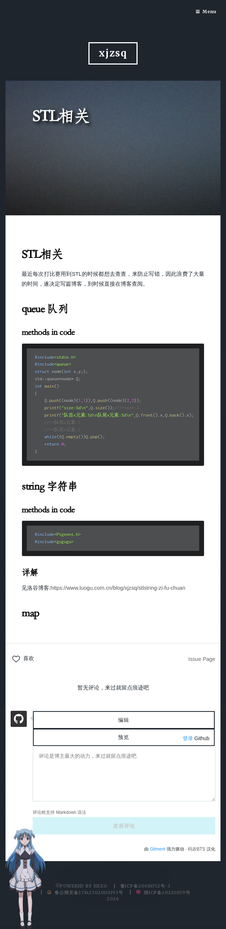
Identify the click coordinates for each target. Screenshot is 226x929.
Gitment (158, 849)
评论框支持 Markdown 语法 (59, 812)
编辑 (123, 720)
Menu (210, 11)
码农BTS (196, 849)
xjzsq (113, 53)
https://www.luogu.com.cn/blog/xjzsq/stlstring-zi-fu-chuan (118, 588)
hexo (100, 886)
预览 (123, 737)
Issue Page (201, 659)
